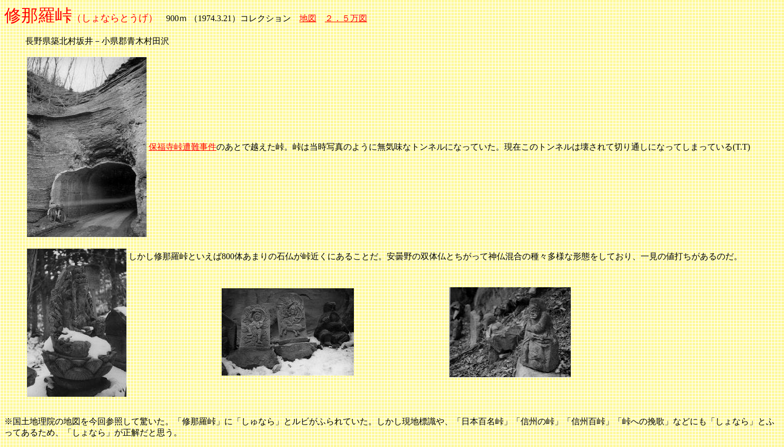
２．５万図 (346, 18)
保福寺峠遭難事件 (182, 146)
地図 (307, 18)
